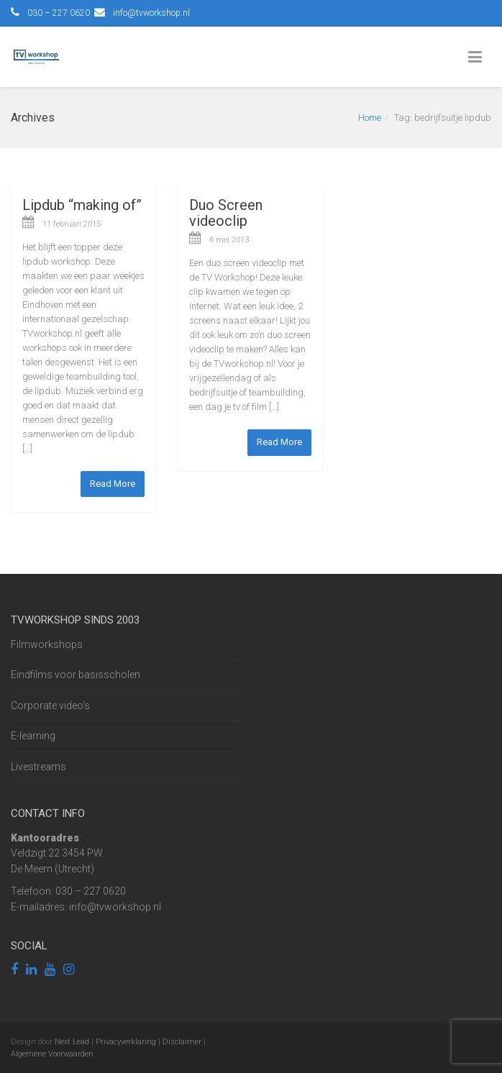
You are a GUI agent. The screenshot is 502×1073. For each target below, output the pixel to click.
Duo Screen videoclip (226, 212)
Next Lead (72, 1041)
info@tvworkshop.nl (151, 13)
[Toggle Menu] (478, 57)
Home (369, 117)
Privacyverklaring (126, 1041)
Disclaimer (182, 1041)
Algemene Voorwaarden (52, 1054)
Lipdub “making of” (82, 205)
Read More (112, 483)
